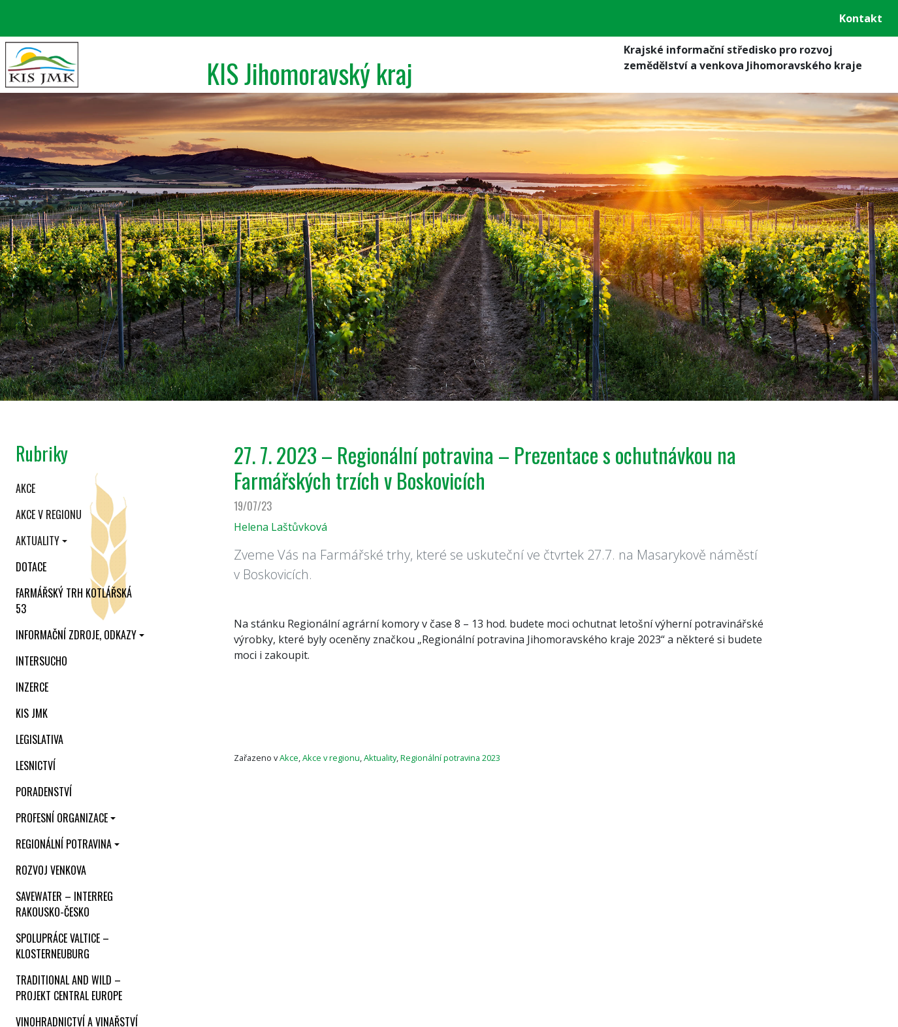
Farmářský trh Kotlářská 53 (74, 600)
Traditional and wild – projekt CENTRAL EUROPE (69, 987)
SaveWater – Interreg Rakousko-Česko (64, 904)
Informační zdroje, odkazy (76, 635)
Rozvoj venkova (51, 870)
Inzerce (32, 687)
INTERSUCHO (41, 661)
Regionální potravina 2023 (450, 758)
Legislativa (39, 739)
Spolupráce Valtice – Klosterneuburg (62, 946)
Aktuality (37, 540)
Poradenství (44, 792)
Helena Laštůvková (280, 527)
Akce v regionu (49, 514)
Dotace (31, 567)
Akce (25, 488)
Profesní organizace (62, 818)
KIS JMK (32, 713)
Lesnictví (36, 765)
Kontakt (860, 18)
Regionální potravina (64, 844)
